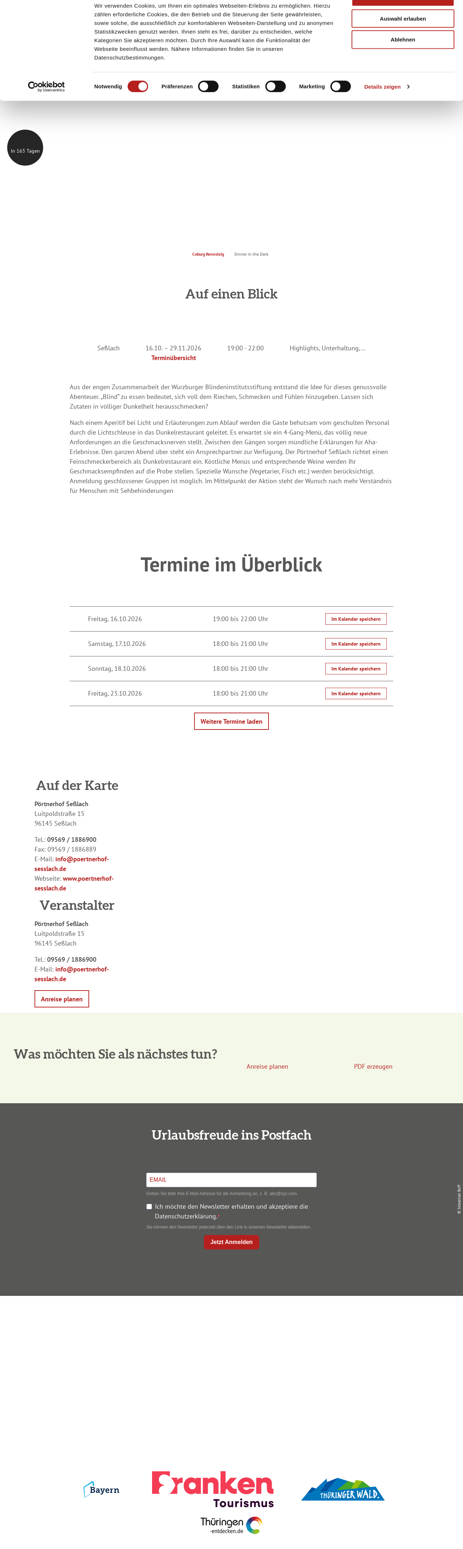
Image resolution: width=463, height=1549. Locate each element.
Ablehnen (403, 60)
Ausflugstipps (230, 1358)
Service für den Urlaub (379, 1358)
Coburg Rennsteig (208, 254)
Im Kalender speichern (356, 619)
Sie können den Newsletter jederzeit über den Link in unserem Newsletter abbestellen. (228, 1227)
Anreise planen (230, 1319)
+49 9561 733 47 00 (87, 1363)
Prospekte (230, 1345)
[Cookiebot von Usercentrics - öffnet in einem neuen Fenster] (46, 107)
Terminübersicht (173, 358)
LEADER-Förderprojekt (379, 1371)
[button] (62, 998)
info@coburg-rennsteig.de (92, 1373)
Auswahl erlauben (403, 39)
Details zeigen (382, 107)
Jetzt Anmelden (231, 1242)
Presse (379, 1345)
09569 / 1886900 (71, 839)
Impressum (380, 1319)
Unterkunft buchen (230, 1332)
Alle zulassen (403, 18)
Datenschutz (379, 1332)
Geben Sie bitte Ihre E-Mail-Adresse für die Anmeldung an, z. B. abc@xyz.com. (222, 1193)
